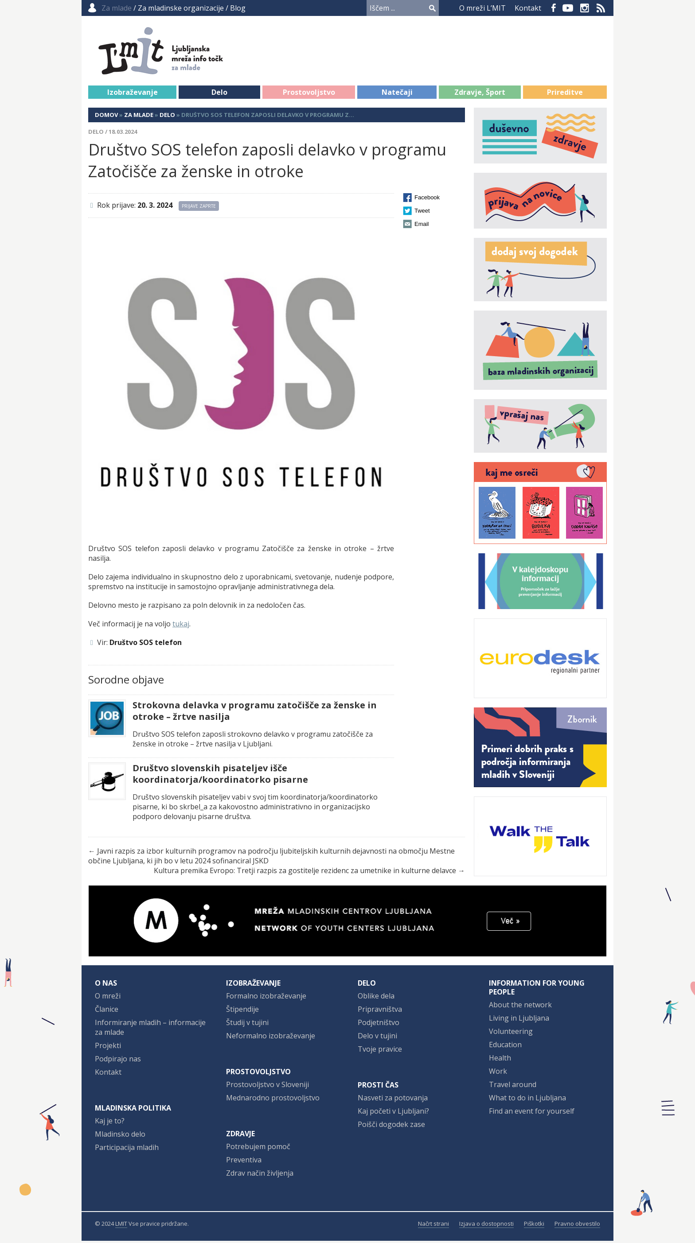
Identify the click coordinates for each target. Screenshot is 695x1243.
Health (500, 1060)
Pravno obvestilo (577, 1226)
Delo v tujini (377, 1038)
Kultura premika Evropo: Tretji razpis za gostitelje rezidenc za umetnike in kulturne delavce (305, 873)
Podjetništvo (378, 1024)
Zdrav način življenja (259, 1175)
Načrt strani (433, 1226)
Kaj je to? (110, 1123)
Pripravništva (380, 1011)
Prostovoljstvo (309, 94)
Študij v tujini (247, 1024)
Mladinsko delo (120, 1136)
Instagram (584, 8)
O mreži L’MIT (482, 8)
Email (421, 226)
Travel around (512, 1087)
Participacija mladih (127, 1149)
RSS (601, 8)
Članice (106, 1011)
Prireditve (565, 94)
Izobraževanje (132, 94)
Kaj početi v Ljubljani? (393, 1113)
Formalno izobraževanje (266, 998)
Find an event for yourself (531, 1113)
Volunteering (511, 1033)
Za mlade (138, 117)
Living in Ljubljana (519, 1020)
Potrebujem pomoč (258, 1149)
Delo (219, 94)
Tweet (422, 213)
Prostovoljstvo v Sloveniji (267, 1087)
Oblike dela (376, 998)
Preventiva (244, 1162)
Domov (106, 117)
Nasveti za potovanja (393, 1100)
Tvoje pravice (380, 1051)
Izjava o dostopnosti (486, 1226)
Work (498, 1073)
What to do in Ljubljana (527, 1100)
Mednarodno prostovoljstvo (273, 1100)
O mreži (108, 998)
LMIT (121, 1226)
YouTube (568, 8)
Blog (238, 8)
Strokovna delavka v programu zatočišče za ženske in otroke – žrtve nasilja (255, 713)
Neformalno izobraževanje (270, 1038)
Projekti (108, 1048)
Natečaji (397, 94)
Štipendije (242, 1011)
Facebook (553, 8)
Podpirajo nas (118, 1061)
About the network (520, 1007)
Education (505, 1047)
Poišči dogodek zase (391, 1126)
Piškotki (534, 1226)
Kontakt (528, 8)
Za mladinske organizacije (181, 8)
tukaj (180, 626)
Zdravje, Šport (479, 94)
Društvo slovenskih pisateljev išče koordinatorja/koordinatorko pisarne (220, 776)
